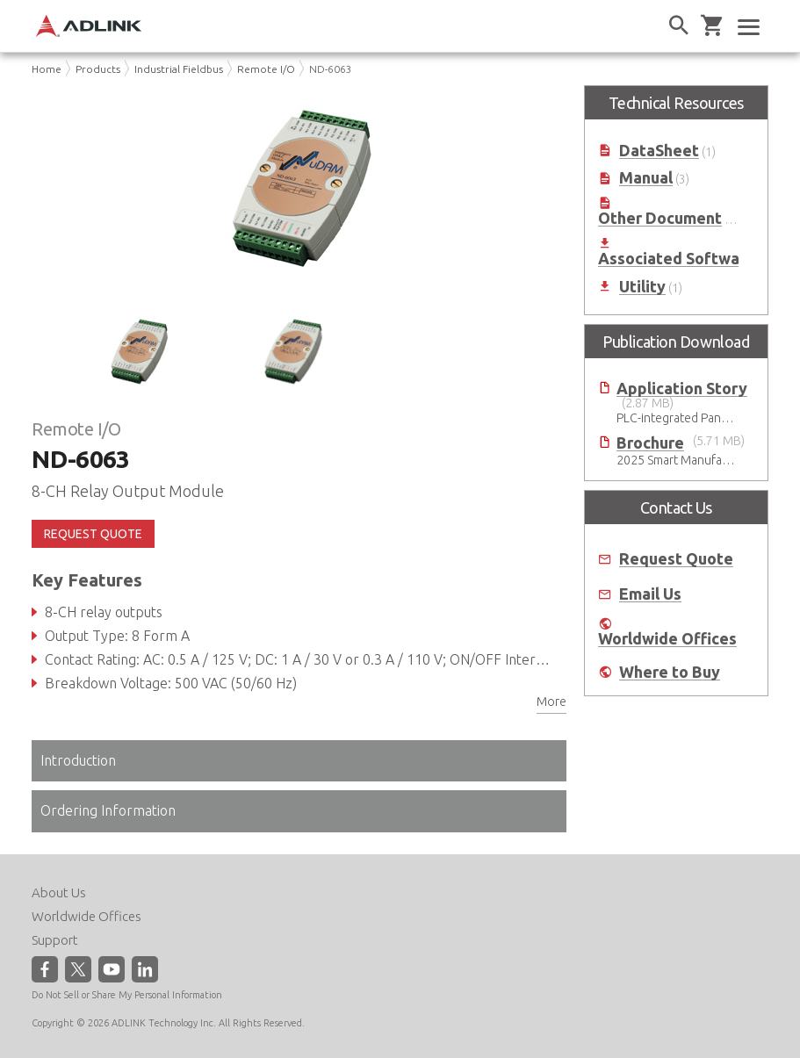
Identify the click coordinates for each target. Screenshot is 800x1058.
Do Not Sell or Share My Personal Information (127, 995)
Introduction (78, 760)
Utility (642, 286)
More (551, 702)
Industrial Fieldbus (178, 69)
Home (46, 69)
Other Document (660, 218)
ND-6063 (330, 69)
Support (55, 939)
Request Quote (676, 559)
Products (98, 69)
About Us (59, 892)
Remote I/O (266, 69)
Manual (646, 177)
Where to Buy (669, 672)
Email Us (650, 594)
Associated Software (676, 258)
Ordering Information (108, 810)
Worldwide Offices (667, 638)
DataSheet (659, 150)
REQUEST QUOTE (93, 534)
